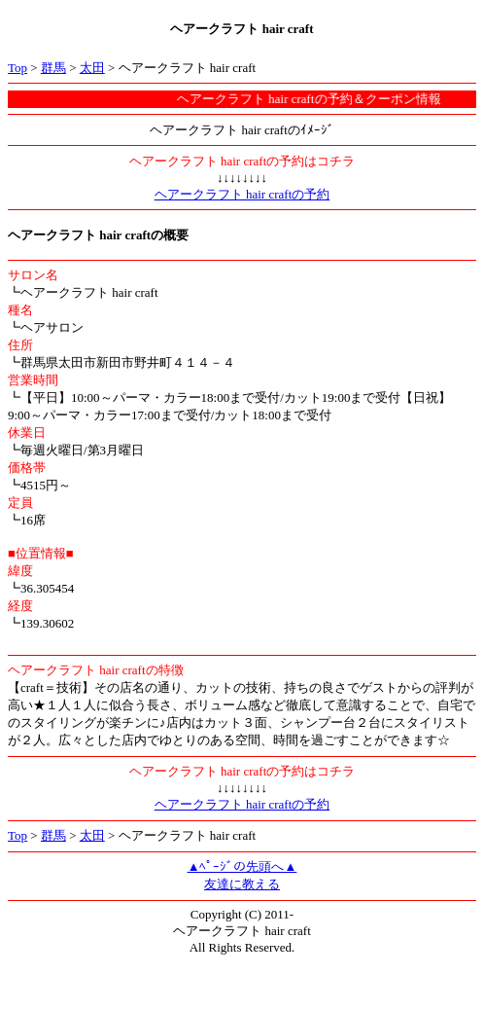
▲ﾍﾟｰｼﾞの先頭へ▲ (242, 866)
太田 (92, 67)
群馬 (53, 67)
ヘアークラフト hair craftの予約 (242, 194)
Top (17, 67)
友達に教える (242, 884)
